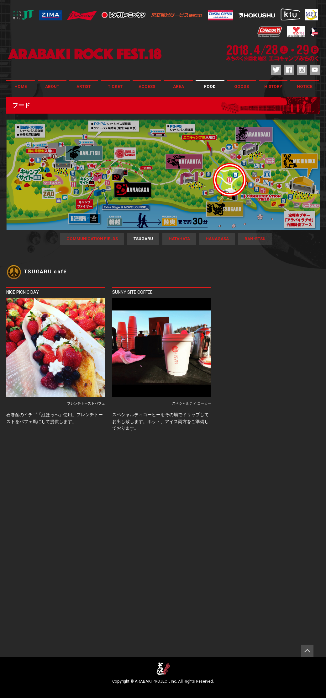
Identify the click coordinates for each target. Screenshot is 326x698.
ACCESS (147, 86)
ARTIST (83, 86)
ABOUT (52, 86)
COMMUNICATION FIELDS (92, 238)
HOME (20, 86)
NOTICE (305, 86)
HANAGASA (217, 238)
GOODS (241, 86)
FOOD (210, 86)
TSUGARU (143, 238)
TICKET (115, 86)
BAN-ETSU (255, 238)
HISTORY (273, 86)
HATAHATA (179, 238)
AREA (178, 86)
